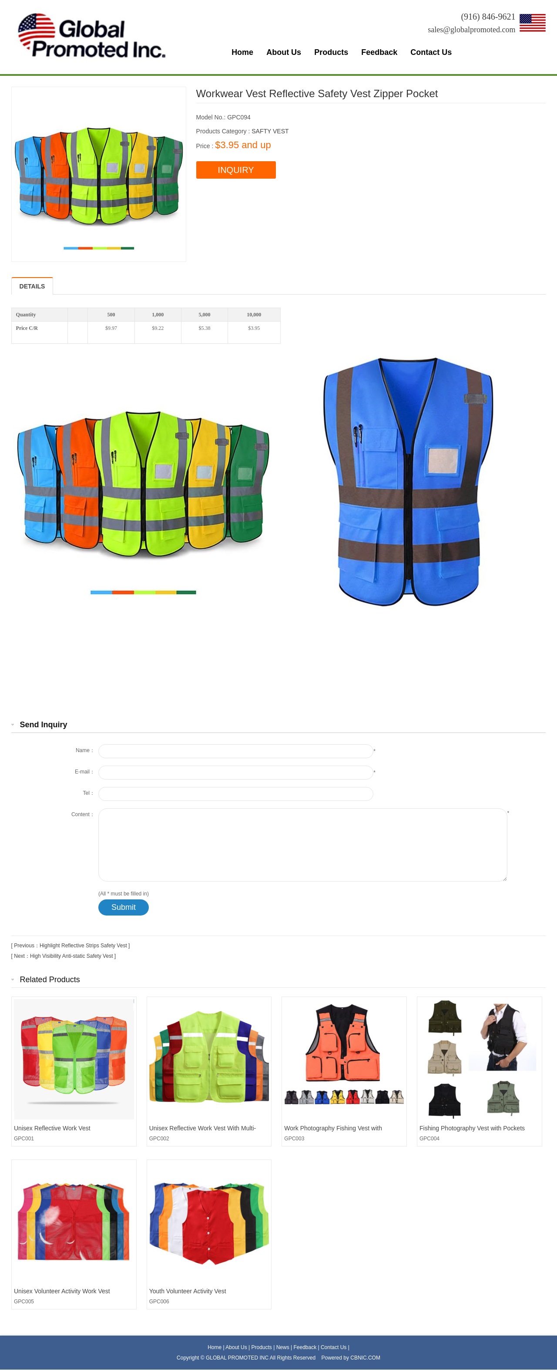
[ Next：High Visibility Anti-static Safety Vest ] (63, 956)
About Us (283, 52)
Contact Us (431, 52)
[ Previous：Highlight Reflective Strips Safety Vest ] (70, 946)
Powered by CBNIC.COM (351, 1358)
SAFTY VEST (270, 131)
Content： (83, 814)
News (283, 1347)
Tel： (89, 793)
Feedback (379, 52)
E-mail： (85, 772)
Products (331, 52)
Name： (85, 750)
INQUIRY (236, 170)
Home (242, 52)
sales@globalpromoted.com (471, 29)
